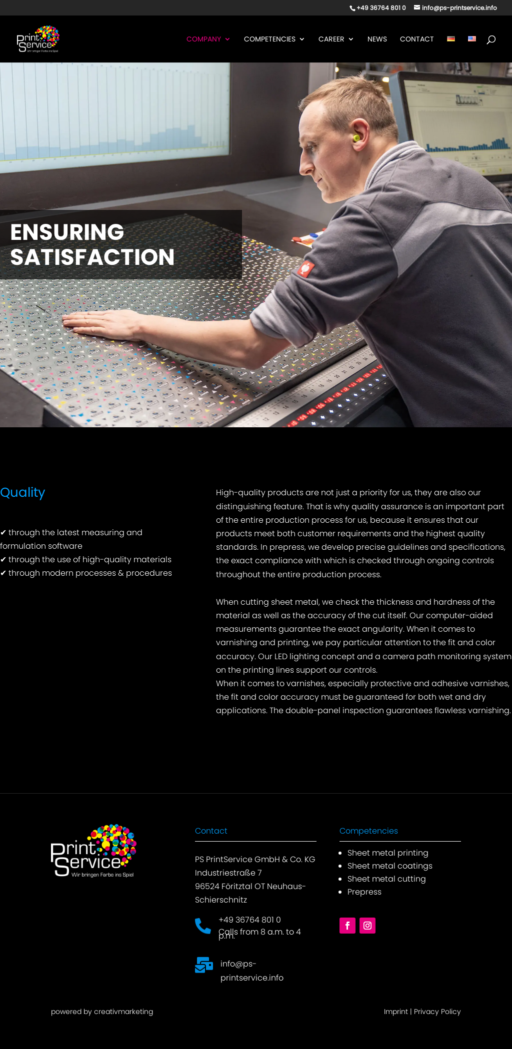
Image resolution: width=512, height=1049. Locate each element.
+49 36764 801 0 (249, 920)
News (377, 39)
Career (331, 39)
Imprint (396, 1012)
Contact (417, 39)
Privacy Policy (437, 1012)
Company (203, 39)
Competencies (270, 39)
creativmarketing (123, 1012)
